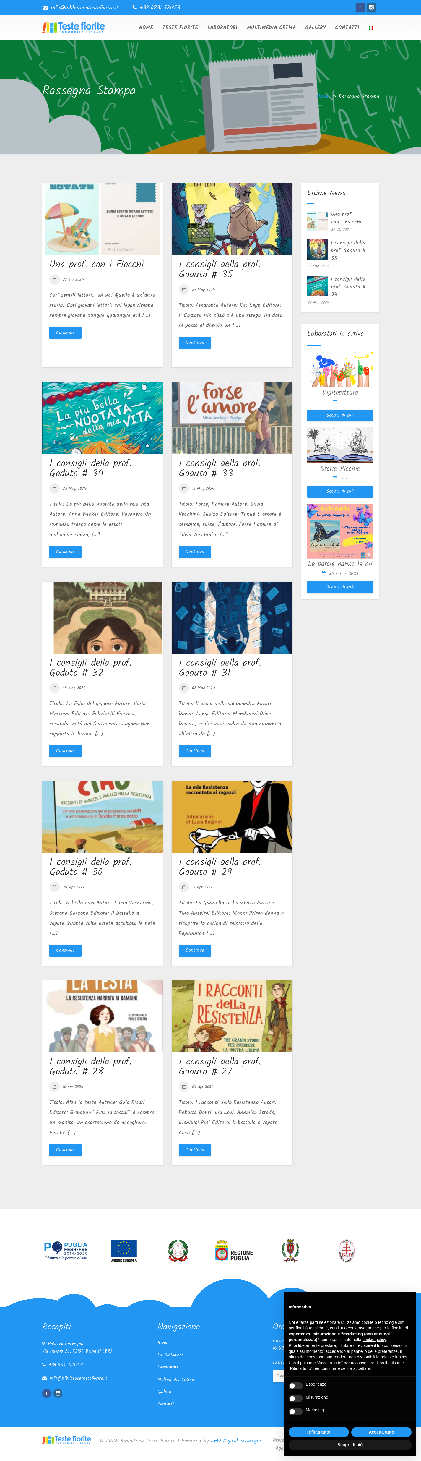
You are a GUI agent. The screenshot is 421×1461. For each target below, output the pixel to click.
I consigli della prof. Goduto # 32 (90, 668)
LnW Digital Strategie (236, 1441)
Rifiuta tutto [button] (319, 1432)
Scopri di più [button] (350, 1444)
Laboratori (222, 28)
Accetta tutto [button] (381, 1432)
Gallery (315, 28)
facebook (360, 7)
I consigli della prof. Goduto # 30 (90, 867)
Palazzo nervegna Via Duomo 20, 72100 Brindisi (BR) (77, 1347)
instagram (371, 7)
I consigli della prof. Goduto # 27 (220, 1067)
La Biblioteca (170, 1355)
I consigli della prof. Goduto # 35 (220, 270)
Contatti (347, 28)
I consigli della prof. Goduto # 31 (220, 668)
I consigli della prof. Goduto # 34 (90, 469)
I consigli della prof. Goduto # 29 (220, 867)
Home (146, 28)
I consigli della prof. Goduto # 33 (220, 469)
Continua (65, 332)
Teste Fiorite (180, 28)
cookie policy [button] (374, 1339)
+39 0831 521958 (160, 8)
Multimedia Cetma (271, 28)
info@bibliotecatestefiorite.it (84, 8)
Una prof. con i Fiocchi (96, 265)
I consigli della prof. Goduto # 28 (90, 1067)
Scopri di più (340, 415)
